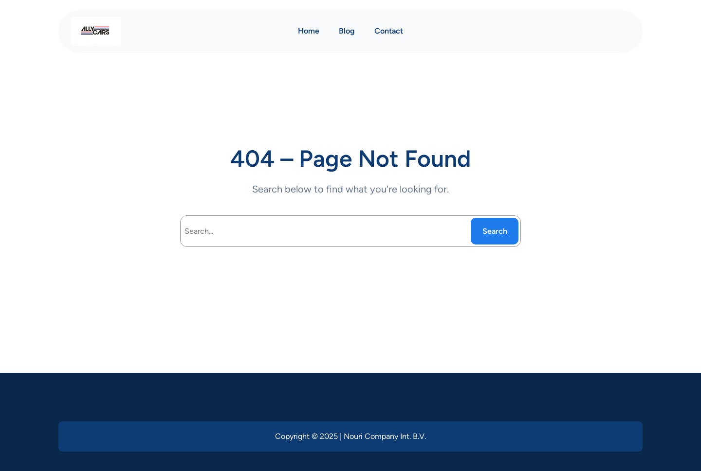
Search (494, 231)
